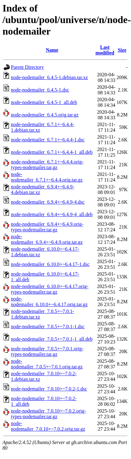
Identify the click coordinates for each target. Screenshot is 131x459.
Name (52, 50)
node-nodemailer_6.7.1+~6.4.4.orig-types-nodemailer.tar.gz (47, 164)
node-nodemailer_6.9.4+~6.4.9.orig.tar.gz (47, 239)
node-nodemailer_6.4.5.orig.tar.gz (44, 114)
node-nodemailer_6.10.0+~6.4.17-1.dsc (50, 264)
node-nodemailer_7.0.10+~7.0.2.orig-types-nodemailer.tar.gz (48, 413)
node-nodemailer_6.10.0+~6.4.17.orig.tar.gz (49, 301)
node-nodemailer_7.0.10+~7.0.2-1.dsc (49, 388)
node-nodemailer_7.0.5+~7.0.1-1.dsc (48, 326)
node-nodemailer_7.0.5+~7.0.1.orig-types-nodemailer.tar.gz (47, 351)
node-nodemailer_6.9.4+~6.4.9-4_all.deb (52, 214)
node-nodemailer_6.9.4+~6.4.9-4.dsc (48, 202)
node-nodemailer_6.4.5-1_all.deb (44, 102)
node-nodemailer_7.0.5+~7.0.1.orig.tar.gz (47, 363)
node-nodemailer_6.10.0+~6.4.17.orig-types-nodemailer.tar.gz (49, 289)
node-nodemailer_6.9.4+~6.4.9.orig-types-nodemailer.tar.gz (47, 226)
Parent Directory (27, 67)
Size (122, 50)
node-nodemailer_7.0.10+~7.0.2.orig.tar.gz (48, 426)
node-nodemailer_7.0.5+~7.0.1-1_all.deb (52, 339)
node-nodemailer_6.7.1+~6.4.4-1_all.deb (52, 152)
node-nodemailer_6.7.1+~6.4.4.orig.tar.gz (47, 177)
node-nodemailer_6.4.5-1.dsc (40, 89)
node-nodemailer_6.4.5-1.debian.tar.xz (49, 77)
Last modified (105, 50)
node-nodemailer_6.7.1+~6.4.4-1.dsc (48, 139)
